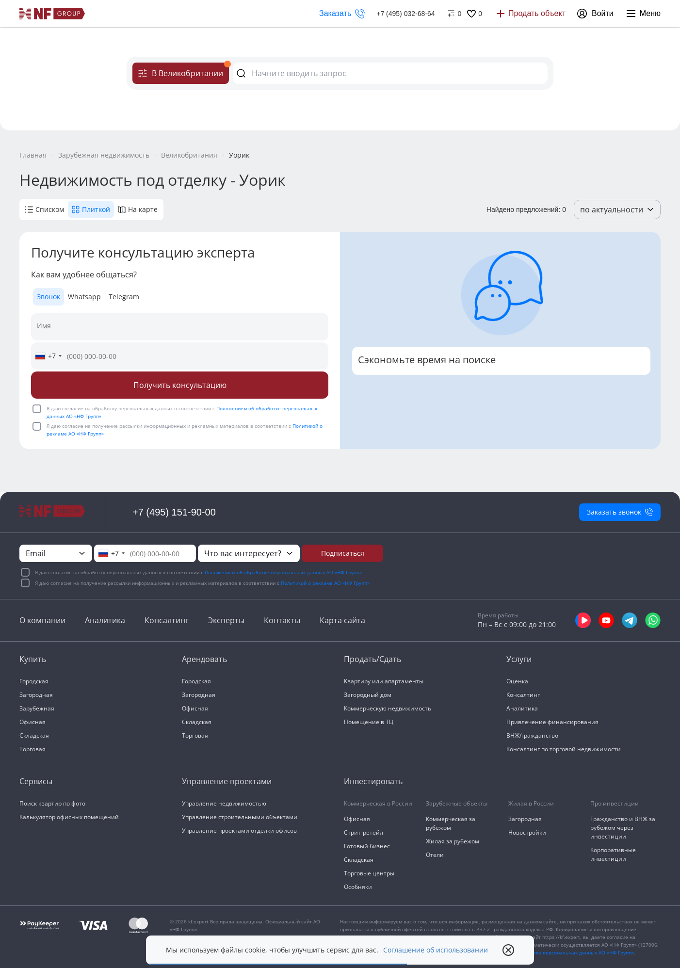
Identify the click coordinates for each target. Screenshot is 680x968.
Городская (34, 681)
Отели (435, 855)
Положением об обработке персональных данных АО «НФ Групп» (283, 572)
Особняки (358, 887)
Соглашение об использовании (435, 950)
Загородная (36, 695)
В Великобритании (183, 71)
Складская (34, 735)
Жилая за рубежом (452, 841)
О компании (42, 620)
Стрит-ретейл (363, 832)
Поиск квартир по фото (52, 803)
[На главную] (52, 13)
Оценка (517, 681)
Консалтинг (167, 620)
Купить (32, 659)
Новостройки (527, 832)
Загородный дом (367, 695)
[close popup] (508, 950)
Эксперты (226, 620)
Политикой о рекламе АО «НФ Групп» (325, 583)
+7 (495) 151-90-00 (174, 512)
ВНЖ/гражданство (532, 735)
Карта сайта (342, 620)
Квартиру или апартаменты (383, 681)
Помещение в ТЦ (368, 722)
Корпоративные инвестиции (613, 854)
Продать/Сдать (372, 659)
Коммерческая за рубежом (450, 823)
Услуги (519, 659)
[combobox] (48, 356)
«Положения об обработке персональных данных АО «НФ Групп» (556, 952)
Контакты (282, 620)
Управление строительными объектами (239, 817)
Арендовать (204, 659)
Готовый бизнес (367, 846)
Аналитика (105, 620)
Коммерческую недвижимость (387, 708)
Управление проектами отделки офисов (239, 830)
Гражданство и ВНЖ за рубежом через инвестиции (622, 827)
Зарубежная (36, 708)
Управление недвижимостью (224, 803)
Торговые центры (369, 873)
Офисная (32, 722)
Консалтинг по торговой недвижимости (563, 749)
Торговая (32, 749)
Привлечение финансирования (552, 722)
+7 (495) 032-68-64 (405, 13)
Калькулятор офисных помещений (69, 817)
